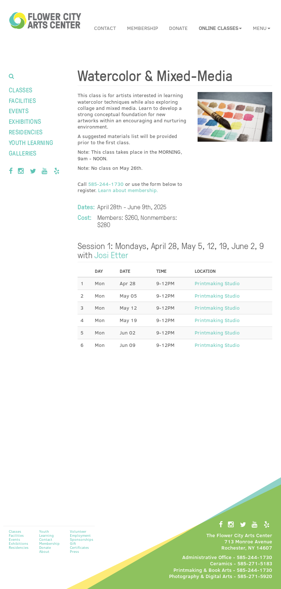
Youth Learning (31, 142)
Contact (105, 27)
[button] (220, 28)
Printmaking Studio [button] (217, 283)
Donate (178, 27)
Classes (20, 89)
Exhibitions (25, 121)
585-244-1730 (106, 183)
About (44, 551)
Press (74, 551)
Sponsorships (81, 539)
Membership (142, 27)
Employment (80, 535)
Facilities (22, 100)
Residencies (25, 131)
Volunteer (78, 531)
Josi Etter (111, 254)
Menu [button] (261, 27)
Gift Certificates (79, 545)
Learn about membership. (128, 190)
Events (19, 110)
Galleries (23, 153)
